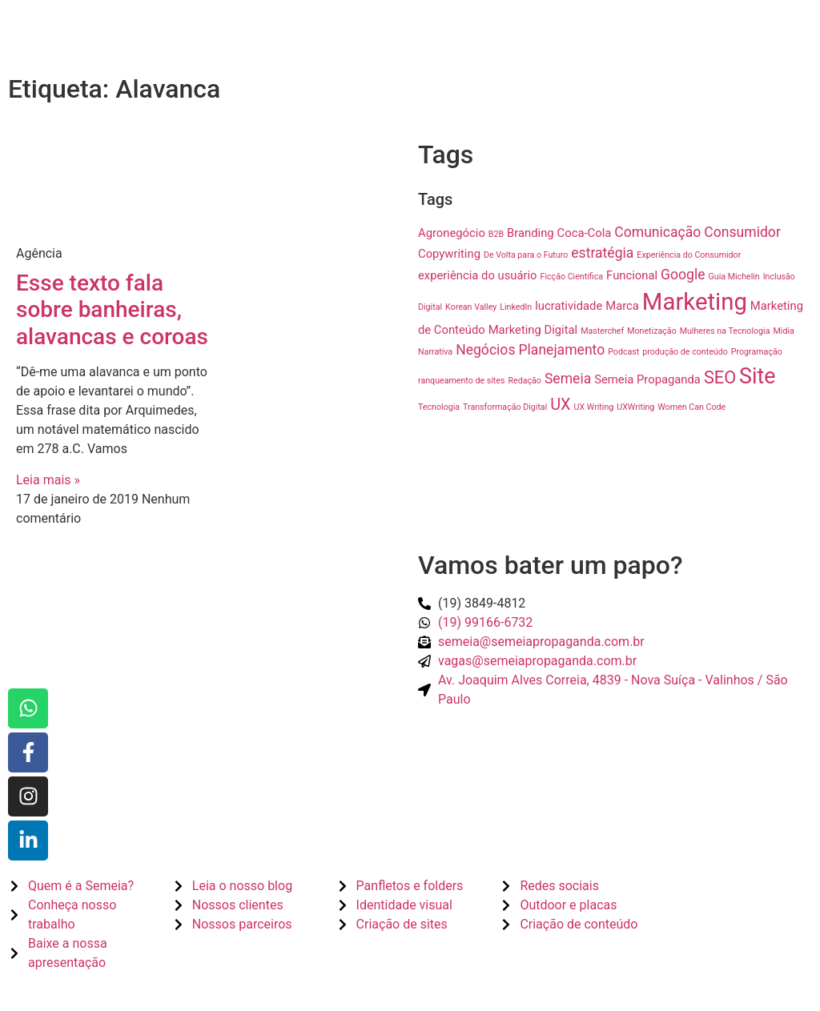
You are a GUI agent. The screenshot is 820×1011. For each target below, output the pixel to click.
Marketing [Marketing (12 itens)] (694, 301)
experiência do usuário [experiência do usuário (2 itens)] (477, 275)
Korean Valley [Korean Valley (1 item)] (470, 307)
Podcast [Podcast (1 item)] (623, 352)
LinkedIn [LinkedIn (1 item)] (516, 307)
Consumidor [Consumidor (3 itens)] (742, 232)
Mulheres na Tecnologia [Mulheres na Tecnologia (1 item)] (725, 331)
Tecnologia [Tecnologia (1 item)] (439, 407)
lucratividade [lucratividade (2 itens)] (568, 306)
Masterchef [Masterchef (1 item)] (602, 331)
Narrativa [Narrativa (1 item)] (435, 352)
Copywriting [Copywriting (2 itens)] (449, 254)
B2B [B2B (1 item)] (496, 234)
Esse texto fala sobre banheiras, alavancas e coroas (112, 310)
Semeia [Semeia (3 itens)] (568, 379)
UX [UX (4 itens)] (560, 404)
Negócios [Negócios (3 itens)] (485, 350)
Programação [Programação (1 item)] (756, 352)
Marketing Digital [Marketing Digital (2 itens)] (532, 330)
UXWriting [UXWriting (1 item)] (635, 407)
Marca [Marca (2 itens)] (622, 306)
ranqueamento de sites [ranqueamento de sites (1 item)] (461, 380)
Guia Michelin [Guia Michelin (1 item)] (734, 276)
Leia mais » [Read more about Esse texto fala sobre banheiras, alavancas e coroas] (48, 479)
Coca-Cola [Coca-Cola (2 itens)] (584, 233)
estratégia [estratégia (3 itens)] (602, 253)
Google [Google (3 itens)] (683, 275)
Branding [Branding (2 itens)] (530, 233)
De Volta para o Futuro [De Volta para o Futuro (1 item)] (526, 255)
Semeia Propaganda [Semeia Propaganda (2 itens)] (647, 379)
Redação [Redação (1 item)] (524, 380)
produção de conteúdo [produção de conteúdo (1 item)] (685, 352)
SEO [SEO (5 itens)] (720, 377)
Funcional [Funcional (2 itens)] (631, 275)
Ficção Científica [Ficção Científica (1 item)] (572, 276)
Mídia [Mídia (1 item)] (783, 331)
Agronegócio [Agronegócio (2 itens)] (451, 233)
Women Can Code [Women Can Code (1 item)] (691, 407)
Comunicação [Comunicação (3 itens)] (657, 232)
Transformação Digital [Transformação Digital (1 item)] (505, 407)
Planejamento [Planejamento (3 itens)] (561, 350)
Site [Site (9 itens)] (757, 376)
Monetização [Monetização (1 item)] (652, 331)
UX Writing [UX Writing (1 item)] (594, 407)
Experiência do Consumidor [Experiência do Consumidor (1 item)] (689, 255)
